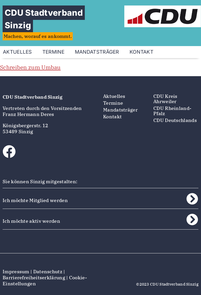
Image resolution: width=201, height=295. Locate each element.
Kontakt (141, 52)
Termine (53, 52)
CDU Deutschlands (175, 120)
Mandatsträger (97, 52)
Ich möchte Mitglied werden (35, 200)
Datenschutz (47, 272)
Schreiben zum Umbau (30, 67)
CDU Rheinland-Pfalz (172, 110)
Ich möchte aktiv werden (31, 221)
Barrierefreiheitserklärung (34, 278)
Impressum (16, 272)
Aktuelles (114, 96)
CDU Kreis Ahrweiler (165, 98)
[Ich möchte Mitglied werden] (192, 199)
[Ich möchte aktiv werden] (192, 219)
